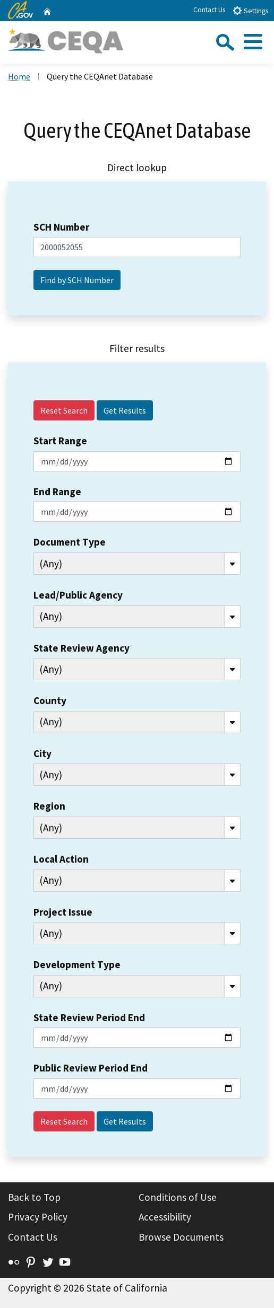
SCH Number (61, 227)
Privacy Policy (37, 1216)
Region (49, 806)
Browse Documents (181, 1237)
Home (19, 76)
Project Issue (62, 912)
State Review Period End (89, 1017)
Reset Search (64, 410)
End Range (57, 491)
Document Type (69, 542)
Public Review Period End (90, 1067)
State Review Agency (81, 648)
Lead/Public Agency (78, 595)
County (49, 700)
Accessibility (165, 1216)
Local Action (61, 859)
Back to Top (34, 1197)
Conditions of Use (178, 1197)
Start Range (60, 440)
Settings (250, 10)
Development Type (77, 964)
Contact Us (209, 9)
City (42, 753)
